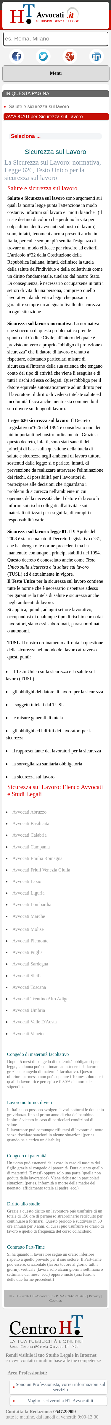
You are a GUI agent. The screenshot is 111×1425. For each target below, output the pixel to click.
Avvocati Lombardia (32, 904)
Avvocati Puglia (27, 952)
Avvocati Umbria (28, 1010)
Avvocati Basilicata (30, 823)
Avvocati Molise (28, 929)
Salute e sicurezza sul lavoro (39, 106)
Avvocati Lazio (26, 881)
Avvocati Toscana (29, 987)
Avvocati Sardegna (30, 963)
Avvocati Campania (31, 846)
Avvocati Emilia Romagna (37, 858)
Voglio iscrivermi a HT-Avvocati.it (60, 1400)
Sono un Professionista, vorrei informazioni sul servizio (60, 1387)
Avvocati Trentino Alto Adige (40, 998)
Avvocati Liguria (28, 892)
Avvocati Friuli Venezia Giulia (41, 869)
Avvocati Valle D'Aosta (34, 1021)
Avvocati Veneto (28, 1033)
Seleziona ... (26, 136)
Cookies (55, 1301)
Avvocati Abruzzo (29, 811)
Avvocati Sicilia (27, 975)
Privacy (94, 1296)
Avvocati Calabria (29, 835)
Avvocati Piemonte (30, 940)
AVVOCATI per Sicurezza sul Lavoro (44, 116)
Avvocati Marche (28, 916)
